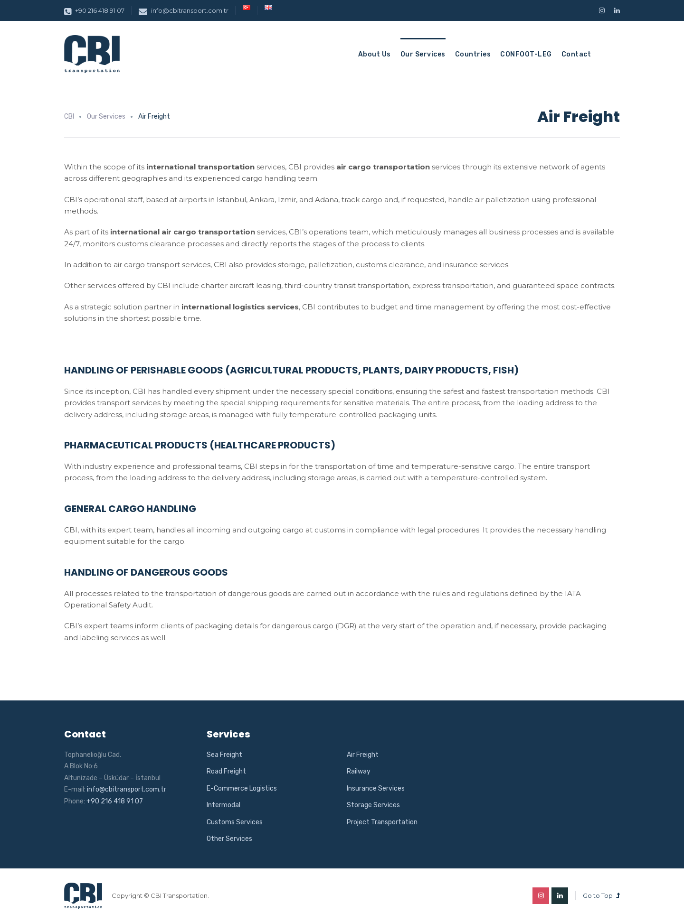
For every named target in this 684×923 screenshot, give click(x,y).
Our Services (423, 54)
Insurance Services (376, 788)
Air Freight (363, 755)
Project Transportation (382, 822)
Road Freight (226, 771)
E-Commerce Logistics (242, 788)
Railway (358, 771)
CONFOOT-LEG (526, 54)
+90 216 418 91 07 (94, 10)
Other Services (229, 839)
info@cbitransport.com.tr (183, 10)
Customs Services (235, 822)
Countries (473, 54)
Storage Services (373, 805)
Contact (576, 54)
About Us (374, 54)
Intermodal (223, 805)
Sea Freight (224, 755)
